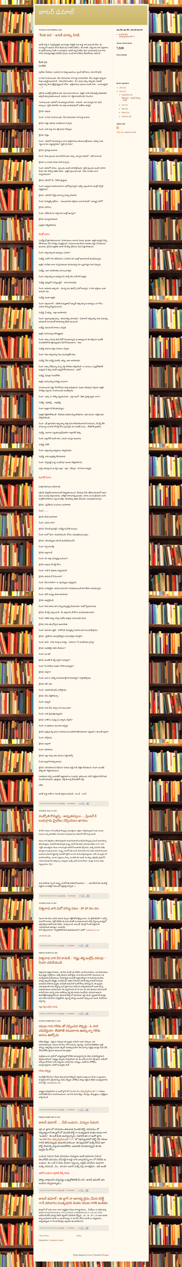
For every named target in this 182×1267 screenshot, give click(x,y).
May (123, 109)
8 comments (70, 1190)
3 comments (71, 803)
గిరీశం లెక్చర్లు (45, 1070)
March (124, 113)
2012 (121, 88)
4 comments (71, 896)
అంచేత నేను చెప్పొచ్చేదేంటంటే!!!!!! (84, 1091)
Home (79, 1236)
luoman (89, 1255)
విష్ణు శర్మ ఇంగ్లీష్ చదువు (48, 1007)
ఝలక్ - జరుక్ (80, 794)
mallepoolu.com (93, 930)
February (125, 116)
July (123, 105)
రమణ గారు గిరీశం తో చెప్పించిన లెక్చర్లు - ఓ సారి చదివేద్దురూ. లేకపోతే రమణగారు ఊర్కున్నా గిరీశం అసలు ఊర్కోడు (69, 1030)
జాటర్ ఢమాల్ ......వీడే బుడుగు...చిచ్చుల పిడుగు (69, 1122)
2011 (121, 91)
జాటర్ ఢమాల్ (56, 12)
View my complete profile (126, 132)
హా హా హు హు (45, 936)
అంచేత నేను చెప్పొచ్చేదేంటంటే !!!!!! (56, 1139)
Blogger (106, 1255)
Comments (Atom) (56, 1240)
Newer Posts (44, 1236)
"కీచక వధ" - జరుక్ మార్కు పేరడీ (59, 35)
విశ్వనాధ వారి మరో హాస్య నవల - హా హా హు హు (69, 908)
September (126, 95)
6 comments (70, 1014)
